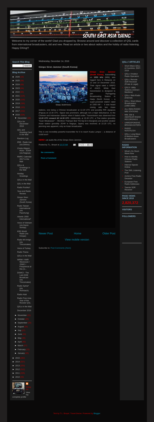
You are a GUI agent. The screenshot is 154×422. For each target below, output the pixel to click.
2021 (17, 96)
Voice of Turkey (24, 248)
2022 (17, 92)
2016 (17, 115)
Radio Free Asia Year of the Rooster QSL (24, 300)
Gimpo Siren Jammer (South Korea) (24, 199)
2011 (17, 373)
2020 (17, 99)
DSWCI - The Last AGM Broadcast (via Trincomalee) (24, 277)
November (22, 315)
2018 (17, 107)
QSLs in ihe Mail (24, 256)
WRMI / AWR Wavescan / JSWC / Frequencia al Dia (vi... (24, 264)
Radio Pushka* (23, 187)
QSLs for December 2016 (22, 123)
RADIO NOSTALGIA (130, 129)
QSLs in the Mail (24, 180)
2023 (17, 88)
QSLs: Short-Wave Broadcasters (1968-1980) (133, 103)
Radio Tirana (22, 252)
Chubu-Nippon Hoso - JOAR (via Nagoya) (24, 150)
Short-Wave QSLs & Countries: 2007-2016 (133, 68)
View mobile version (77, 239)
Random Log (22, 138)
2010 (17, 377)
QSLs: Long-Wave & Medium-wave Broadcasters (132, 136)
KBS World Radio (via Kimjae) (22, 233)
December (22, 118)
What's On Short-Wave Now (132, 152)
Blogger (97, 413)
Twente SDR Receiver (130, 188)
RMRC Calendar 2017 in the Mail (24, 159)
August (21, 326)
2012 (17, 369)
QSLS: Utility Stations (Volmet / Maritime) (132, 89)
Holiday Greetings (22, 174)
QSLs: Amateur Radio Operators (132, 75)
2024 (17, 84)
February (22, 349)
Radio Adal (22, 294)
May (20, 338)
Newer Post (46, 233)
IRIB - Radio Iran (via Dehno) (24, 143)
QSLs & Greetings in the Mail (23, 167)
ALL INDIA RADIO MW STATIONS (132, 110)
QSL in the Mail (23, 184)
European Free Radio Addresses (132, 183)
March (21, 345)
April (20, 342)
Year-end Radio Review (24, 192)
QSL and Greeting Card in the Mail (24, 132)
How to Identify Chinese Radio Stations (131, 159)
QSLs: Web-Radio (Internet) (132, 96)
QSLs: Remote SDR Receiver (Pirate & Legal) (131, 81)
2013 (17, 365)
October (21, 319)
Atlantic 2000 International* (24, 217)
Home (77, 233)
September (23, 323)
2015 (17, 358)
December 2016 (24, 310)
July (20, 330)
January (21, 353)
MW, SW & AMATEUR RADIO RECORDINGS (133, 117)
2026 (17, 77)
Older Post (108, 233)
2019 (17, 103)
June (20, 334)
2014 (17, 362)
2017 (17, 111)
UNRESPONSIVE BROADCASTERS (133, 124)
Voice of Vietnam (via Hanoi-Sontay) (24, 225)
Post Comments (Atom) (61, 248)
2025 (17, 80)
